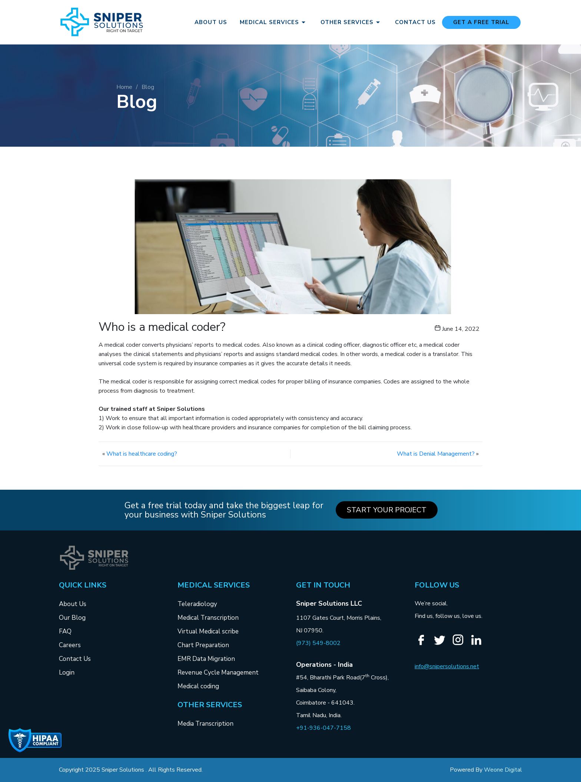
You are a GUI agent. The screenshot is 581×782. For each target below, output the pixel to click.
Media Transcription (205, 723)
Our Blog (72, 617)
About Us (211, 22)
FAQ (65, 631)
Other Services (351, 22)
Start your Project (386, 510)
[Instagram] (461, 644)
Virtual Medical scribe (208, 631)
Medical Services (274, 22)
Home (124, 87)
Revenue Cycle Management (218, 672)
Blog (148, 87)
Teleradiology (197, 604)
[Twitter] (442, 644)
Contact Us (415, 22)
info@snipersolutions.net (447, 666)
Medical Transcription (208, 617)
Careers (70, 645)
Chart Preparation (203, 645)
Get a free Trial (481, 22)
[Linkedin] (479, 644)
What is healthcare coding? (141, 454)
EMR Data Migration (206, 659)
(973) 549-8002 (318, 643)
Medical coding (198, 686)
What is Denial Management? (436, 454)
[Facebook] (424, 644)
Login (66, 672)
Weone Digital (503, 770)
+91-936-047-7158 (323, 728)
